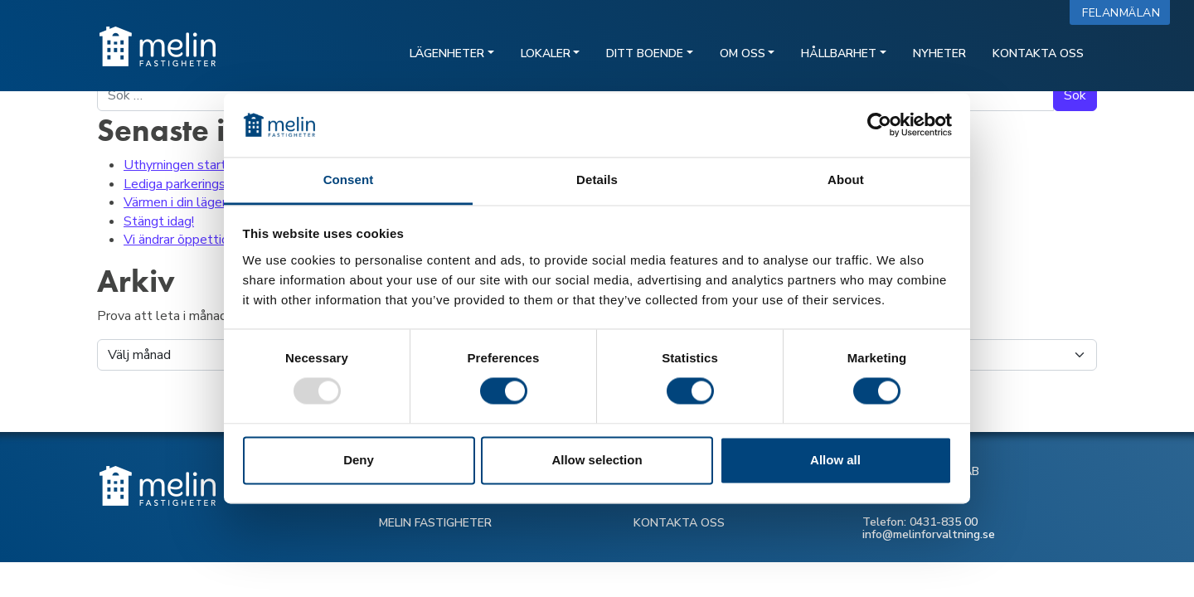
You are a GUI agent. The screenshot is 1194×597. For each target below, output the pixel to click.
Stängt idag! (159, 221)
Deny (358, 460)
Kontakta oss (1038, 53)
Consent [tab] (348, 179)
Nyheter (939, 53)
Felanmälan (1124, 13)
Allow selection (596, 460)
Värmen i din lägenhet (186, 202)
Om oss (742, 53)
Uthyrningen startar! (182, 165)
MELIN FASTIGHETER (435, 523)
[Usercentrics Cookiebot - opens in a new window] (879, 125)
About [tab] (846, 179)
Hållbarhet (838, 53)
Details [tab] (597, 179)
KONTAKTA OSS (679, 523)
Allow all (835, 460)
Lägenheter (447, 53)
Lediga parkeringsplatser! (197, 184)
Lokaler (545, 53)
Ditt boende (644, 53)
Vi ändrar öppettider (182, 240)
